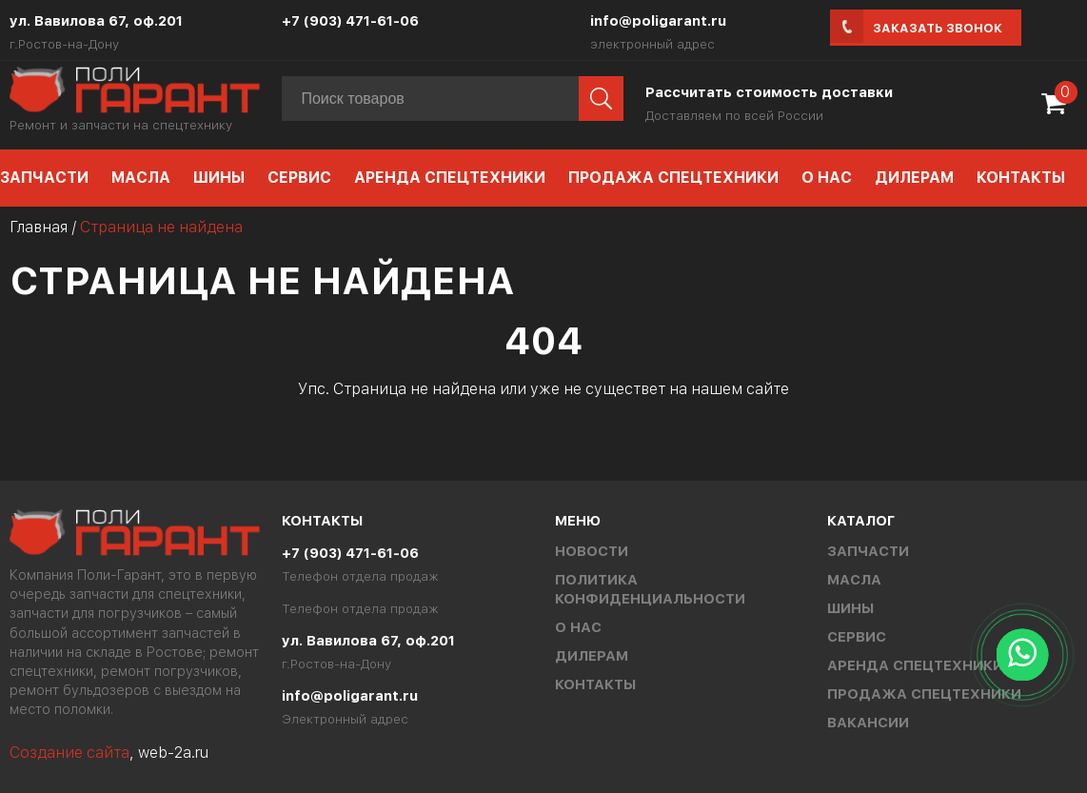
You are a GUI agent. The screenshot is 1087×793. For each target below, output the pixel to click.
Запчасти (868, 551)
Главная (39, 227)
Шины (219, 178)
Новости (591, 551)
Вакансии (868, 722)
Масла (140, 178)
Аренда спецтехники (449, 178)
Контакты (1021, 178)
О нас (826, 178)
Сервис (299, 178)
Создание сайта (69, 752)
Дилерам (914, 178)
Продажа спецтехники (673, 178)
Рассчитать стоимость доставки (769, 92)
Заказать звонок (937, 28)
